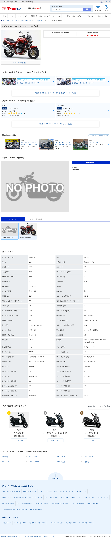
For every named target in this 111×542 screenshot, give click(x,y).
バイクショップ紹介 (51, 498)
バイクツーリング (103, 16)
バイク (4, 16)
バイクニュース (76, 498)
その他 (87, 462)
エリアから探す (70, 523)
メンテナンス (56, 16)
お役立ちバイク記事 (29, 492)
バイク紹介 (64, 498)
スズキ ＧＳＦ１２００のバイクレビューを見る (55, 124)
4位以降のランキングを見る (99, 406)
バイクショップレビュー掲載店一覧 (14, 498)
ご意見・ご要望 (28, 537)
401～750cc (6, 462)
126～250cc (61, 457)
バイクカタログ (90, 16)
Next (108, 144)
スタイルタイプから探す (37, 523)
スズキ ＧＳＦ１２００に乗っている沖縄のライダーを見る (55, 93)
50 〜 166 (92, 35)
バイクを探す (19, 440)
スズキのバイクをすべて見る (99, 136)
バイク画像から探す (85, 523)
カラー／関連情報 (36, 219)
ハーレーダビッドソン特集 (59, 504)
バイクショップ (44, 16)
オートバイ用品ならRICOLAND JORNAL (84, 504)
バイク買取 (66, 16)
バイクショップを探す (55, 523)
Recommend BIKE (36, 510)
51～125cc (33, 457)
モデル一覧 (12, 219)
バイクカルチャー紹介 (24, 504)
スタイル (20, 16)
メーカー (11, 16)
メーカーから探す (20, 523)
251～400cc (89, 457)
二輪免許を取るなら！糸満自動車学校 (14, 510)
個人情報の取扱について (15, 537)
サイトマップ (105, 2)
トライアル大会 (103, 498)
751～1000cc (34, 462)
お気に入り (98, 10)
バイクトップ (6, 523)
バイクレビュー (77, 16)
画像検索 (34, 16)
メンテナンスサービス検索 (48, 492)
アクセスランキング (35, 498)
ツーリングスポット (66, 492)
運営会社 (46, 537)
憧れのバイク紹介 (8, 504)
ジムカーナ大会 (90, 498)
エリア (27, 16)
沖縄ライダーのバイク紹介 (11, 492)
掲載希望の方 (38, 537)
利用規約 (3, 537)
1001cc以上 (61, 462)
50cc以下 (5, 457)
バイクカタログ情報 (41, 504)
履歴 (106, 10)
